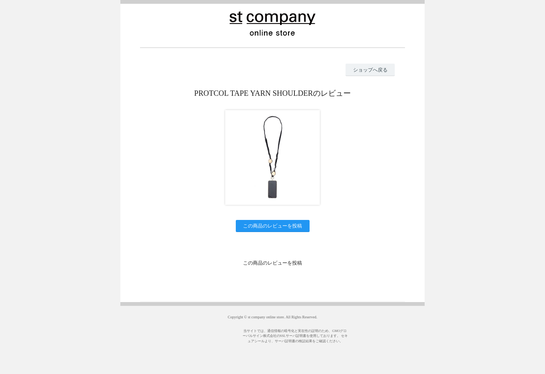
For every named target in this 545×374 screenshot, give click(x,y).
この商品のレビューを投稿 (272, 226)
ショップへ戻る (370, 70)
